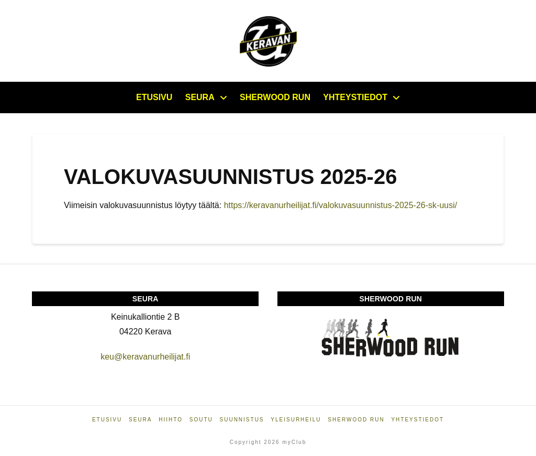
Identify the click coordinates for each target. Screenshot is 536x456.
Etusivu (107, 419)
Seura (140, 419)
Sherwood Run (356, 419)
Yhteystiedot (417, 419)
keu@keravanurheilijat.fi (145, 356)
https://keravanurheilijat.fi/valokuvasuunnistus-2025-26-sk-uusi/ (342, 205)
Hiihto (171, 419)
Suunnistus (242, 419)
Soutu (201, 419)
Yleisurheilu (296, 419)
